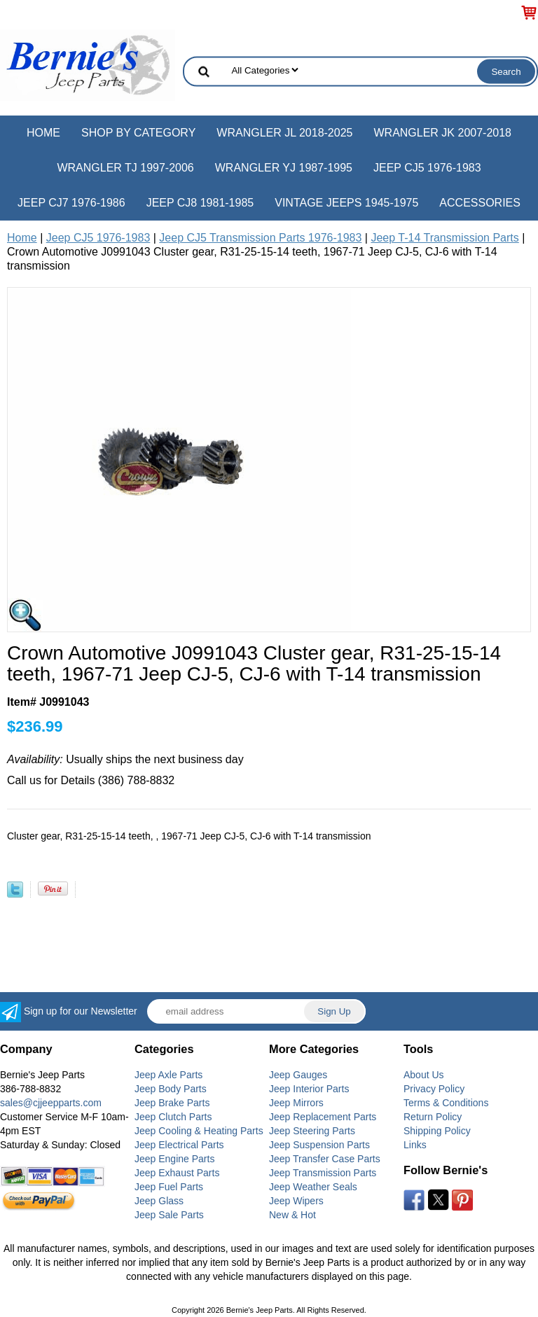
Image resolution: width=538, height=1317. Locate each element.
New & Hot (292, 1214)
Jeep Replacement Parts (322, 1116)
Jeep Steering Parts (312, 1130)
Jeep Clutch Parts (173, 1116)
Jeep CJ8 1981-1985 (200, 203)
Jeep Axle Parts (168, 1074)
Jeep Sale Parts (169, 1214)
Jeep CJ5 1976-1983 (427, 168)
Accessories (479, 203)
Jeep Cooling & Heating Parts (198, 1130)
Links (415, 1144)
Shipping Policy (437, 1130)
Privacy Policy (434, 1088)
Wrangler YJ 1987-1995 (283, 168)
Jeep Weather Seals (313, 1186)
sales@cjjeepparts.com (51, 1102)
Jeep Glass (159, 1200)
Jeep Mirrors (296, 1102)
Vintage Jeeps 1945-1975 (346, 203)
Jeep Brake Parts (171, 1102)
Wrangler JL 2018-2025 (284, 133)
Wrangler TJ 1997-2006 (125, 168)
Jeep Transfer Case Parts (324, 1158)
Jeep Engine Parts (174, 1158)
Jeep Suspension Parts (319, 1144)
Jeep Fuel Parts (168, 1186)
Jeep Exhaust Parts (176, 1172)
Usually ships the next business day (125, 759)
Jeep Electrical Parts (179, 1144)
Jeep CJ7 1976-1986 (71, 203)
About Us (424, 1074)
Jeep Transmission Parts (322, 1172)
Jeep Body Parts (170, 1088)
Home (43, 133)
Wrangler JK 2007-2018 (442, 133)
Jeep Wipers (296, 1200)
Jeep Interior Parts (309, 1088)
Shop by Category (138, 133)
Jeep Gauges (298, 1074)
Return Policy (433, 1116)
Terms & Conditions (446, 1102)
